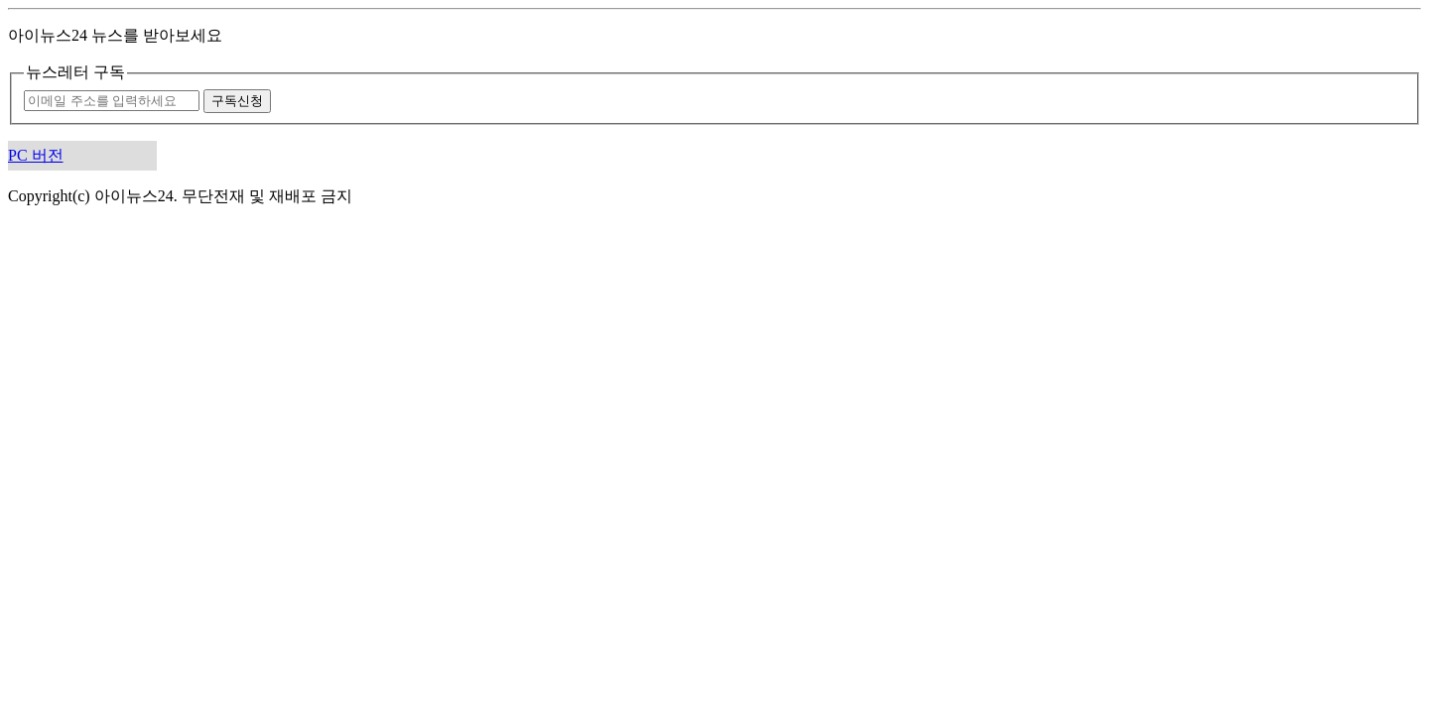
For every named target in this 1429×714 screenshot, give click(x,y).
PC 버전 (36, 155)
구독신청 (237, 100)
